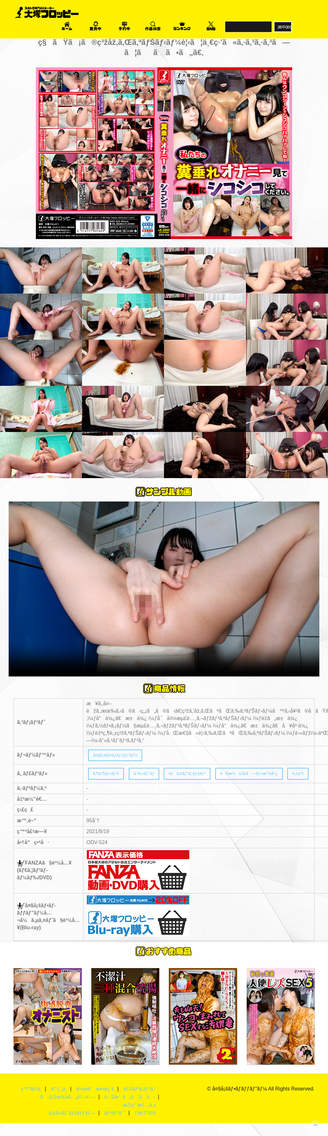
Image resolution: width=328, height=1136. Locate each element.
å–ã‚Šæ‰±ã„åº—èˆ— (63, 1109)
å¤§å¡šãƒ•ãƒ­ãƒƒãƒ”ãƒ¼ (121, 756)
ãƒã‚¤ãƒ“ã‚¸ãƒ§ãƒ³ (207, 777)
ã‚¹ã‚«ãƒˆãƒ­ (155, 777)
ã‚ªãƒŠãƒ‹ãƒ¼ (110, 777)
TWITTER (144, 1125)
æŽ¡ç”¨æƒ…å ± (138, 1117)
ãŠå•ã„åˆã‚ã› (128, 1109)
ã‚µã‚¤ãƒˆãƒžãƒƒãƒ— (68, 1125)
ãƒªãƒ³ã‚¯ (113, 1125)
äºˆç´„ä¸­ (69, 1093)
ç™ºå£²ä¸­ (41, 1093)
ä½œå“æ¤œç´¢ (107, 1093)
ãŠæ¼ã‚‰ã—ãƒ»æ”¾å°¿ (282, 777)
